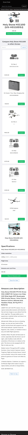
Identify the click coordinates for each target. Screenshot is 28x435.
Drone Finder (6, 2)
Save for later (14, 280)
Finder (11, 9)
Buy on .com (14, 276)
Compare (21, 75)
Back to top (14, 374)
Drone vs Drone (5, 9)
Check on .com (14, 34)
